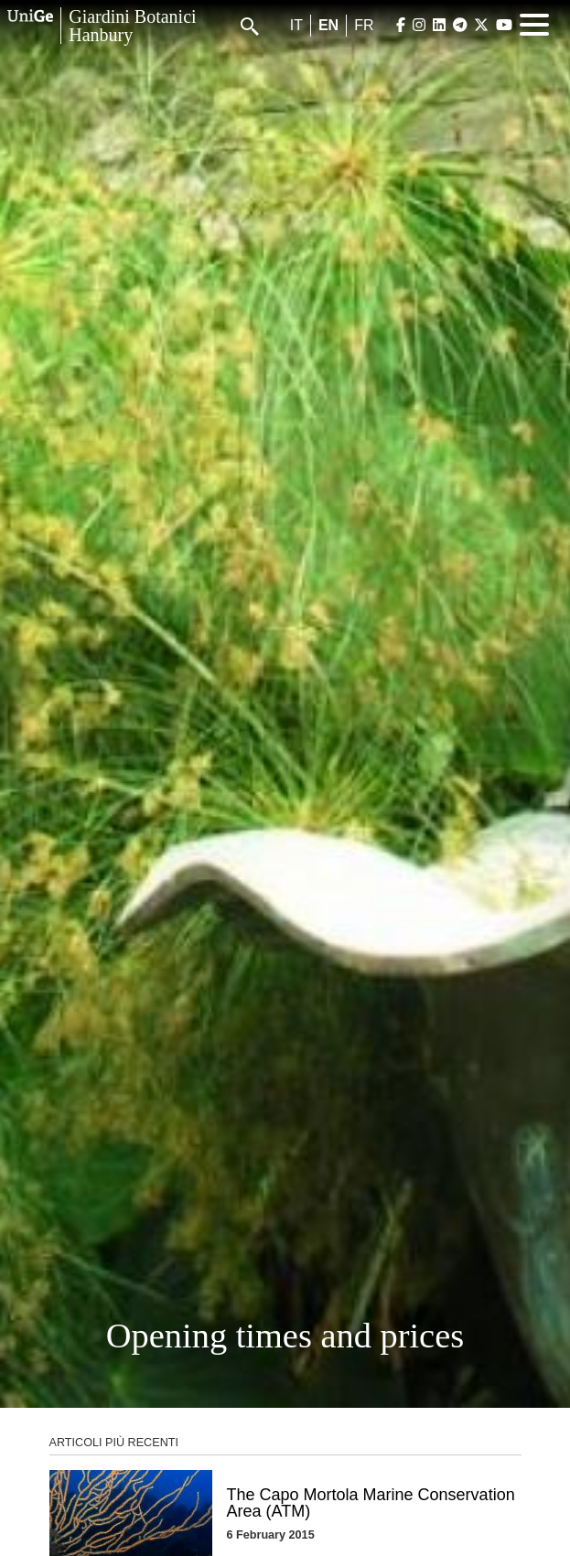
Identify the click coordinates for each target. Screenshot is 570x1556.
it (296, 25)
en (328, 25)
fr (363, 25)
